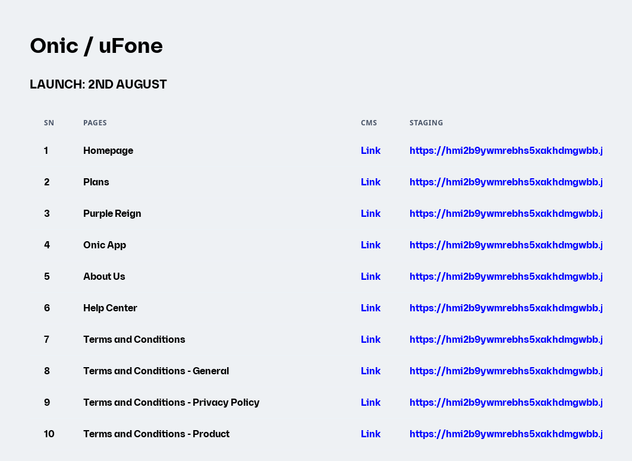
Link (371, 151)
